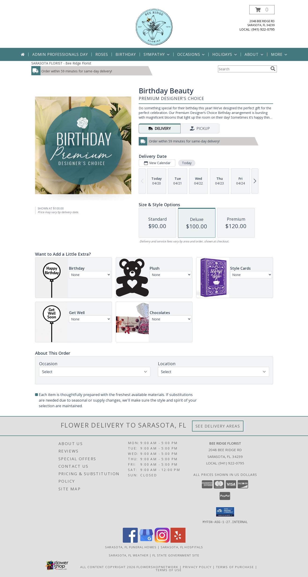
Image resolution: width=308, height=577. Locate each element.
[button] (262, 9)
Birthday (126, 54)
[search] (273, 68)
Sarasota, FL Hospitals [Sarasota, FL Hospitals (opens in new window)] (182, 547)
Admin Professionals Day (60, 54)
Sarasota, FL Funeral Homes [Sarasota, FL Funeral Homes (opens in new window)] (131, 547)
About (254, 54)
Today (186, 163)
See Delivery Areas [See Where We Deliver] (218, 426)
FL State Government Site (175, 555)
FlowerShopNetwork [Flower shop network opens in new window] (157, 567)
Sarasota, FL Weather (129, 555)
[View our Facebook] (130, 541)
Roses (101, 54)
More (279, 54)
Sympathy (157, 54)
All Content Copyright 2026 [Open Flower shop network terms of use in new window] (107, 567)
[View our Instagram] (162, 541)
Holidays (225, 54)
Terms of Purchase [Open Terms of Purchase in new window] (235, 567)
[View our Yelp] (177, 541)
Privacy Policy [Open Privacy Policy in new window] (197, 567)
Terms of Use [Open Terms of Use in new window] (169, 570)
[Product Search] (243, 69)
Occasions (191, 54)
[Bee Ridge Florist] (154, 26)
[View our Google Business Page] (146, 541)
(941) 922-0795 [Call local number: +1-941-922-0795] (263, 29)
